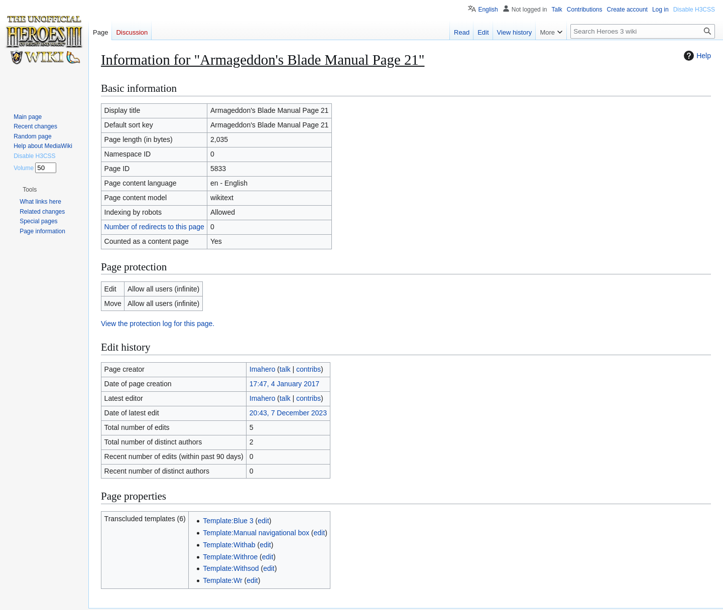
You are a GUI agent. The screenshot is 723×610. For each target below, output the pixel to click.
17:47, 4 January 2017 (284, 384)
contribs (308, 369)
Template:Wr (222, 580)
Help (696, 56)
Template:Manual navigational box (256, 533)
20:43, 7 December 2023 (288, 413)
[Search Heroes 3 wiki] (642, 31)
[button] (30, 189)
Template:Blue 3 (228, 521)
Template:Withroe (230, 557)
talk (285, 369)
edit (263, 521)
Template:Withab (229, 545)
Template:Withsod (231, 568)
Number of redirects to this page (154, 227)
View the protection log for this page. (157, 324)
